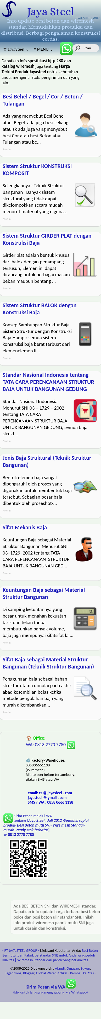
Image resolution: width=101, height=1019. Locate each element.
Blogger (28, 973)
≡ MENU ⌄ (43, 49)
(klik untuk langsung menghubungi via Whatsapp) (50, 990)
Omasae (72, 968)
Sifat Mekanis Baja (25, 527)
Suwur (85, 968)
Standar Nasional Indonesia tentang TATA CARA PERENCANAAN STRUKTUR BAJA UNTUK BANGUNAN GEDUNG (48, 382)
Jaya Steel (50, 11)
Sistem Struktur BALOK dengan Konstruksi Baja (39, 309)
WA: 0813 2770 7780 (50, 745)
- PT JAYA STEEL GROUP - (20, 950)
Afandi (60, 968)
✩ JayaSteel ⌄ (16, 49)
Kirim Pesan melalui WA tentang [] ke (46, 825)
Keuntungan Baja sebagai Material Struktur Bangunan (44, 593)
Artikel (62, 973)
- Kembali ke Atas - (82, 973)
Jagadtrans (13, 973)
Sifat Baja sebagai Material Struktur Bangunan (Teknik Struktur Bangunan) (48, 663)
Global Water (46, 973)
